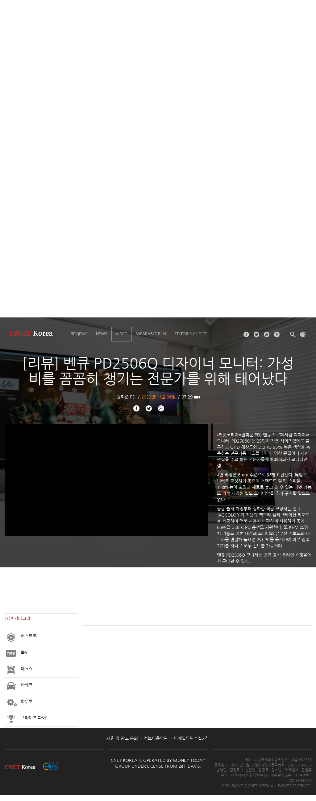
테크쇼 (27, 669)
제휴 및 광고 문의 (122, 738)
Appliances (11, 637)
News (101, 334)
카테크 (27, 685)
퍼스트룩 (29, 636)
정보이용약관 (156, 738)
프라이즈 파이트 (35, 718)
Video (121, 334)
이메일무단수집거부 (192, 738)
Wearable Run (151, 334)
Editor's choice (191, 334)
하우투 (27, 701)
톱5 (24, 652)
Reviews (79, 334)
